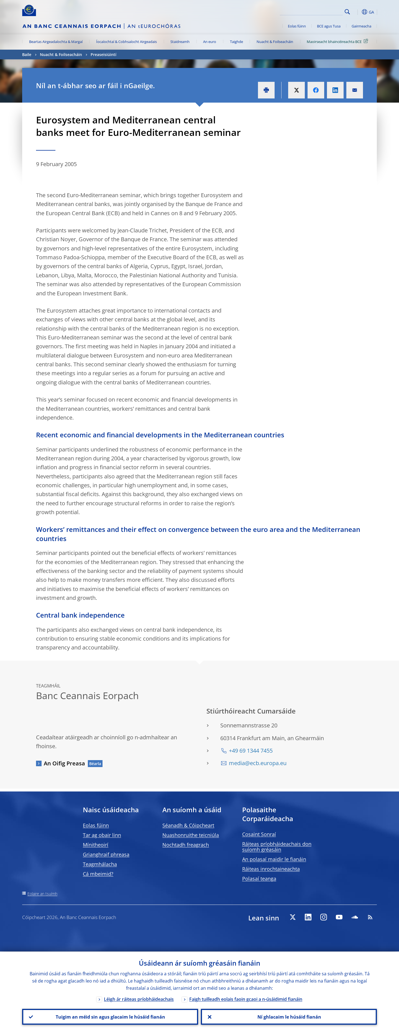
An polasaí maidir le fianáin (274, 859)
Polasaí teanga (259, 878)
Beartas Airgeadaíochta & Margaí (56, 41)
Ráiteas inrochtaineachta (271, 869)
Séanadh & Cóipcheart (188, 825)
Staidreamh (180, 41)
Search (347, 12)
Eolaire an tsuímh (42, 893)
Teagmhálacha (100, 864)
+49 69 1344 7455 (251, 750)
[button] (357, 12)
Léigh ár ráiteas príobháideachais (139, 999)
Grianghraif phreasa (106, 854)
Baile (26, 54)
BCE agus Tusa (329, 26)
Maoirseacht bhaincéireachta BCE (338, 41)
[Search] (315, 11)
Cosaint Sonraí (259, 834)
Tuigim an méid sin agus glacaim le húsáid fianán (110, 1017)
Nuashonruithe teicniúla (190, 835)
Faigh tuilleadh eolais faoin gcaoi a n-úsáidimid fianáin (245, 999)
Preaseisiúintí (103, 54)
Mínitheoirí (95, 844)
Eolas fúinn (297, 26)
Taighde (236, 41)
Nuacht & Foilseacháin (275, 41)
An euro (209, 41)
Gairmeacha (361, 26)
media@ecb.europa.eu (258, 763)
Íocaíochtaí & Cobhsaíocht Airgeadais (126, 41)
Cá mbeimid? (98, 873)
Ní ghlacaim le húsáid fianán (289, 1017)
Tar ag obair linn (102, 835)
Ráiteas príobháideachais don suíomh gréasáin (276, 847)
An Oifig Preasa (64, 763)
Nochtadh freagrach (185, 844)
